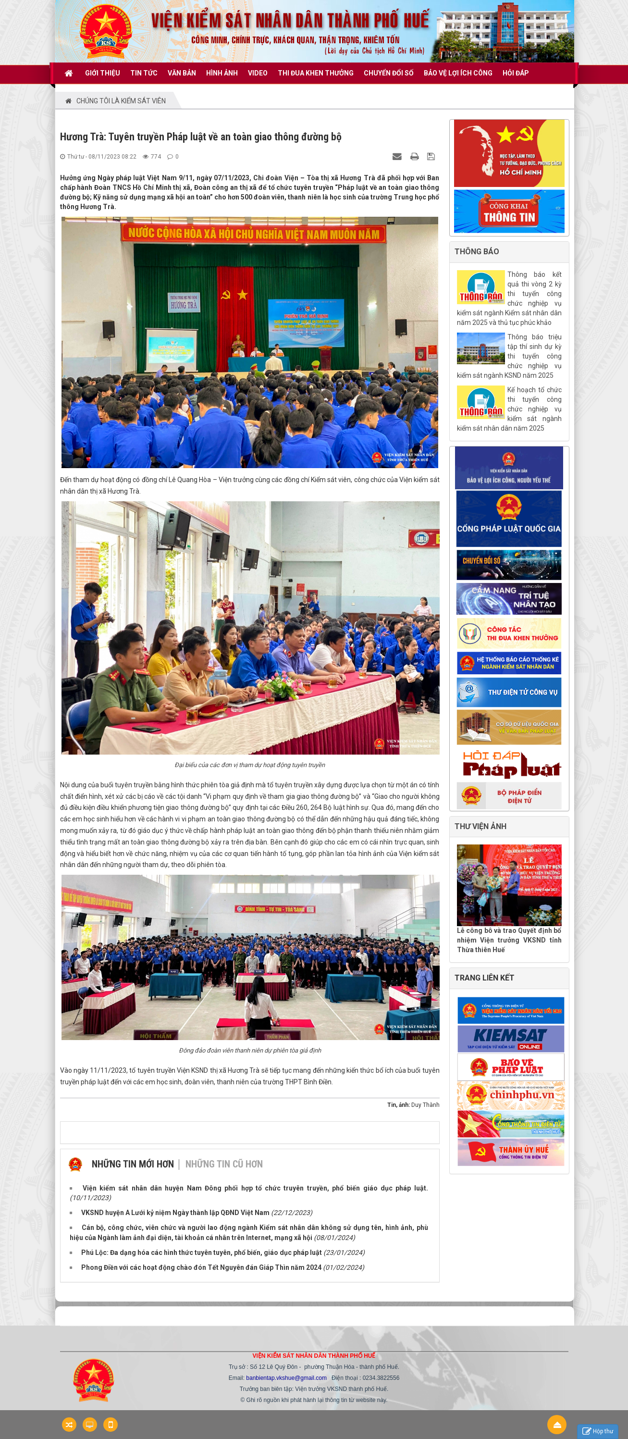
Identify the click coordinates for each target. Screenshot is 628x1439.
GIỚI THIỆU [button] (102, 73)
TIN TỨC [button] (144, 73)
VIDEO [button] (258, 73)
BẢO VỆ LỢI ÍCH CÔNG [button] (458, 73)
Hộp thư (597, 1431)
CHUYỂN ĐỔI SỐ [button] (389, 73)
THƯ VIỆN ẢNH (480, 826)
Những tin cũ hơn (224, 1164)
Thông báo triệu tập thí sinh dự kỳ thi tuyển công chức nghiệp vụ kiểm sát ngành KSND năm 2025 (509, 356)
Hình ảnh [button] (222, 73)
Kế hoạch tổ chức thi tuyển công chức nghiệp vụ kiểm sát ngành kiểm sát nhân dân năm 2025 (509, 409)
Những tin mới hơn (133, 1164)
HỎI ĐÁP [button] (516, 73)
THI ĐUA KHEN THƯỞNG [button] (316, 73)
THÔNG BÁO (477, 251)
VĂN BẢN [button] (182, 73)
